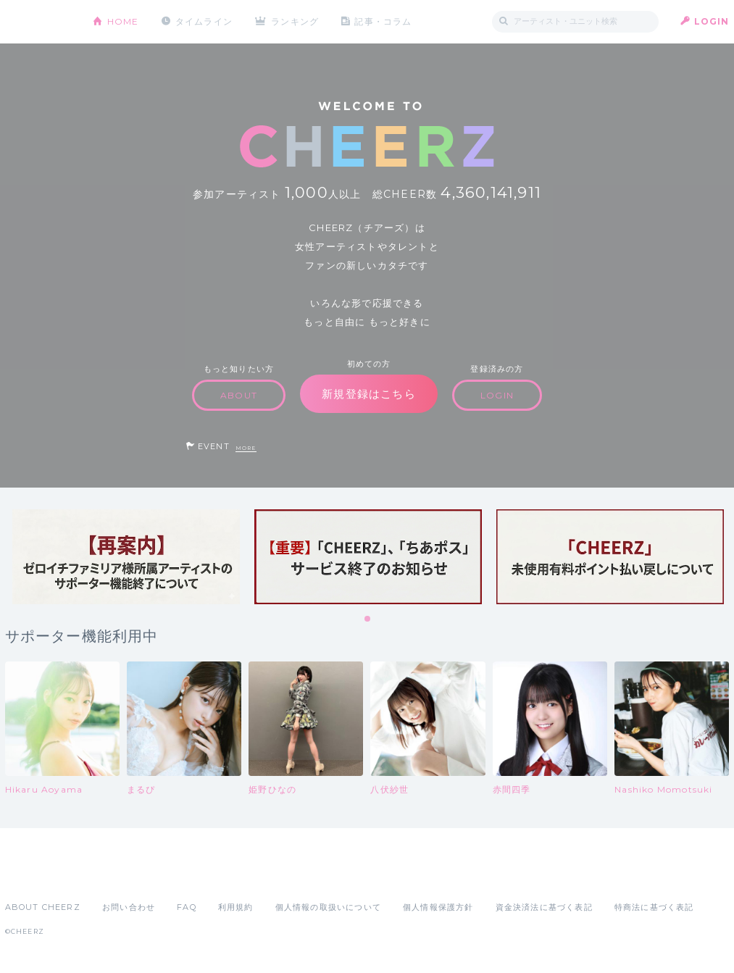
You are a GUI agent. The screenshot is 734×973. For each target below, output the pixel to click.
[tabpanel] (126, 556)
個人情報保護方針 (438, 907)
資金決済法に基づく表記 (544, 907)
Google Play (115, 875)
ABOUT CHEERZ (42, 907)
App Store (38, 875)
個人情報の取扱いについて (328, 907)
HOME (123, 21)
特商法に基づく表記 (654, 907)
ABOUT (238, 395)
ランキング (295, 21)
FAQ (186, 907)
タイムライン (204, 21)
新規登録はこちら (369, 394)
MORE (246, 448)
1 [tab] (368, 619)
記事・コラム (383, 21)
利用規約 (236, 907)
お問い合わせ (128, 907)
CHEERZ (38, 22)
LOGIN (712, 21)
